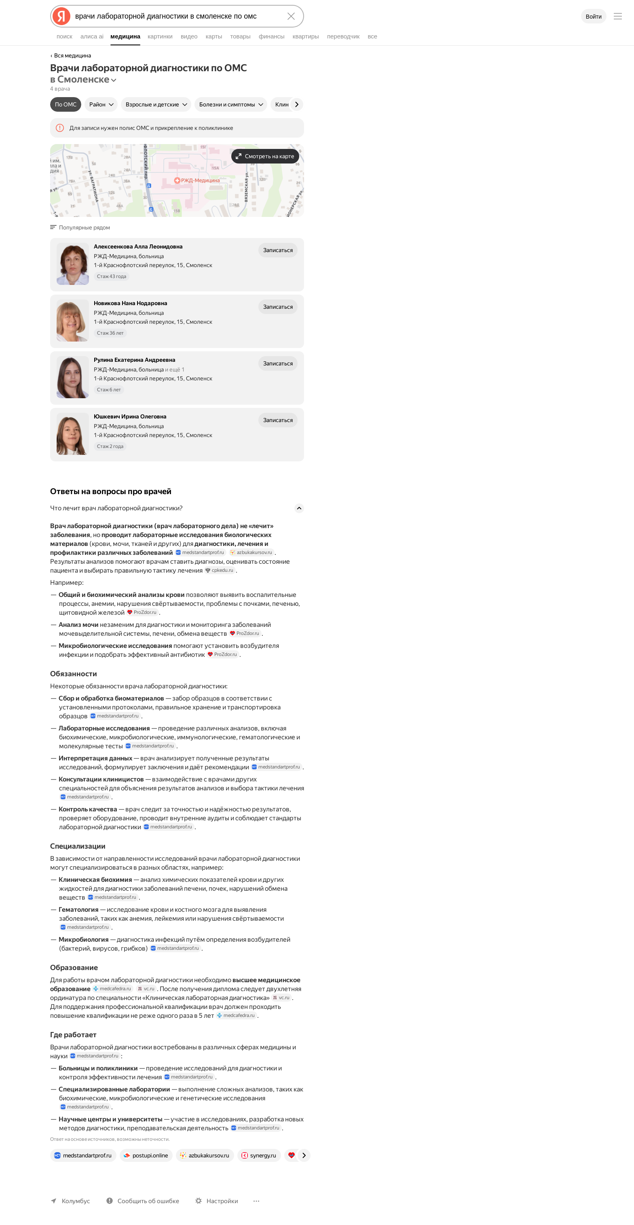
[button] (82, 227)
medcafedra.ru (113, 988)
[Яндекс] (61, 16)
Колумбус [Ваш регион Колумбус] (76, 1201)
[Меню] (618, 16)
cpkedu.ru (219, 570)
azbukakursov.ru (256, 552)
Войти (594, 16)
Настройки (222, 1201)
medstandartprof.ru (204, 552)
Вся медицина (72, 55)
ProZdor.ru (141, 612)
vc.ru (147, 988)
